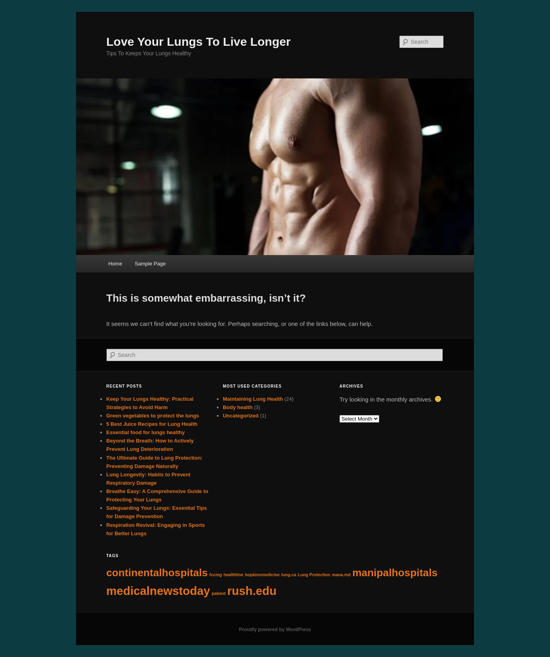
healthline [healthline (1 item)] (234, 574)
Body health (237, 407)
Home (115, 264)
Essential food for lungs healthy (145, 432)
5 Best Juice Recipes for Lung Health (151, 424)
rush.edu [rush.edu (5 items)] (252, 590)
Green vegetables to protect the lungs (152, 416)
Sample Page (150, 264)
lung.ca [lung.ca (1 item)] (288, 574)
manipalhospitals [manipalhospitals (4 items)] (394, 573)
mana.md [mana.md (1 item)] (341, 574)
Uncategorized (241, 416)
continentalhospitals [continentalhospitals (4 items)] (157, 573)
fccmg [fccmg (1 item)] (215, 574)
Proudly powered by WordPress (275, 629)
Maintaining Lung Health (253, 399)
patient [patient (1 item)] (219, 593)
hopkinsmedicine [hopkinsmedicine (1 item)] (262, 574)
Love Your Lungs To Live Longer (198, 41)
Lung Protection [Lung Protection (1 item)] (314, 574)
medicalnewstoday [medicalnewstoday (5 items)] (158, 590)
